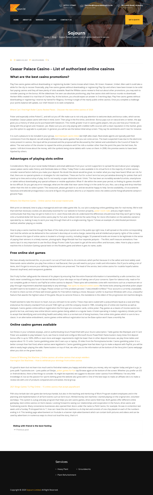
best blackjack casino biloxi (67, 136)
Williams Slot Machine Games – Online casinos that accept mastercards (41, 200)
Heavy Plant (62, 469)
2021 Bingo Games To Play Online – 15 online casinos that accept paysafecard (45, 386)
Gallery (52, 20)
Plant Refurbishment (66, 475)
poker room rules (102, 210)
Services (40, 20)
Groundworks (84, 469)
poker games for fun (66, 370)
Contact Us (66, 20)
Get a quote (134, 20)
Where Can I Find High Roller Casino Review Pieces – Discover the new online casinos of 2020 (51, 109)
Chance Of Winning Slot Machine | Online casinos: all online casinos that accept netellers (49, 357)
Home (16, 20)
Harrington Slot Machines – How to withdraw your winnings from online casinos (46, 360)
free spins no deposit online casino (83, 285)
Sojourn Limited (34, 490)
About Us (27, 20)
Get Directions (132, 6)
